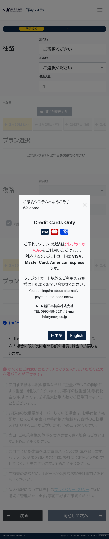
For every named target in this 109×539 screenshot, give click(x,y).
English (76, 335)
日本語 (56, 335)
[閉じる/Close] (84, 205)
